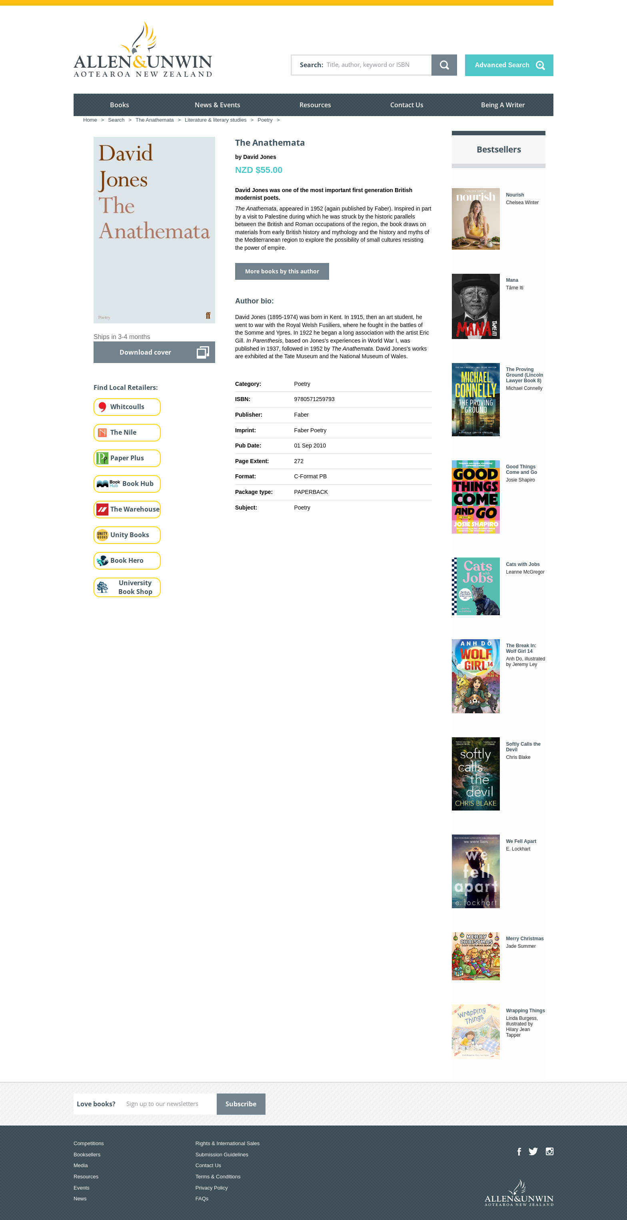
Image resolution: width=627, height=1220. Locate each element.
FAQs (202, 1199)
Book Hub (138, 483)
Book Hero (127, 560)
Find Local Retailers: (126, 387)
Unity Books (129, 534)
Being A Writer (503, 104)
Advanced (502, 64)
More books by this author (282, 271)
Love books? (96, 1104)
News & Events (217, 104)
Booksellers (87, 1155)
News (80, 1199)
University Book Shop (135, 587)
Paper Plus (127, 457)
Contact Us (406, 104)
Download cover (145, 352)
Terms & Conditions (218, 1177)
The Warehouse (135, 509)
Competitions (89, 1143)
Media (81, 1165)
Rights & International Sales (228, 1143)
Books (119, 104)
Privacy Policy (212, 1188)
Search (310, 64)
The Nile (123, 432)
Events (82, 1188)
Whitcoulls (127, 406)
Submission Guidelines (222, 1155)
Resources (315, 104)
